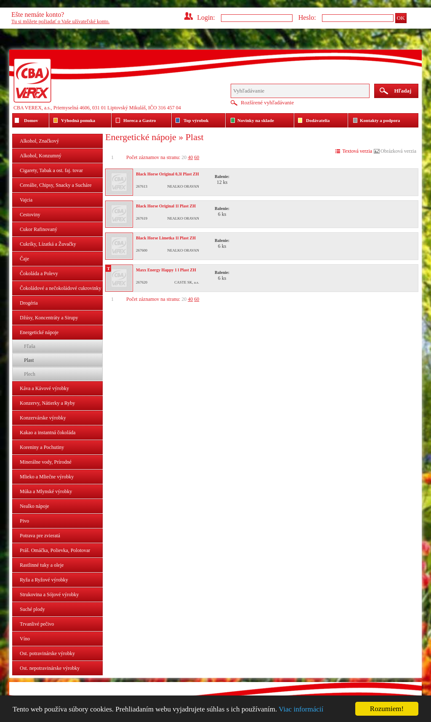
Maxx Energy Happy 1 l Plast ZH (166, 270)
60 (196, 157)
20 (183, 157)
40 (190, 157)
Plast (29, 360)
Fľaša (29, 346)
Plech (29, 374)
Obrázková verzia (398, 151)
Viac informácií (301, 709)
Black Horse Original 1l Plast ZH (166, 206)
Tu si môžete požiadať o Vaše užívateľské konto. (60, 21)
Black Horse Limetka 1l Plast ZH (166, 238)
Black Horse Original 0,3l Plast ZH (167, 174)
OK (401, 18)
